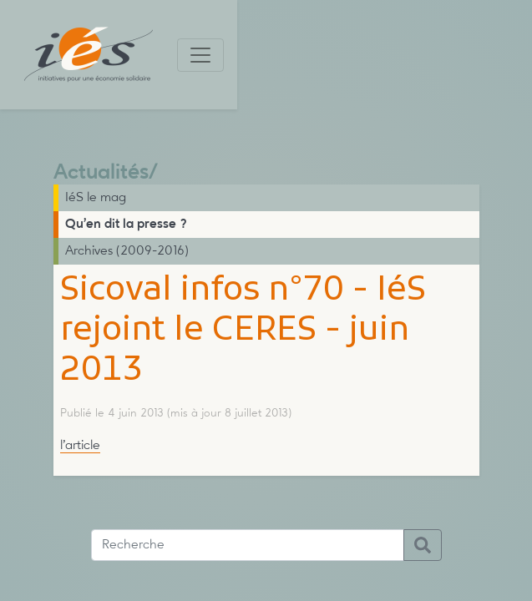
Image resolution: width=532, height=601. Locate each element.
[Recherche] (247, 545)
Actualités (101, 173)
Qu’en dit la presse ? (126, 224)
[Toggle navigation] (200, 55)
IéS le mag (95, 198)
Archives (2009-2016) (127, 251)
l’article (80, 445)
